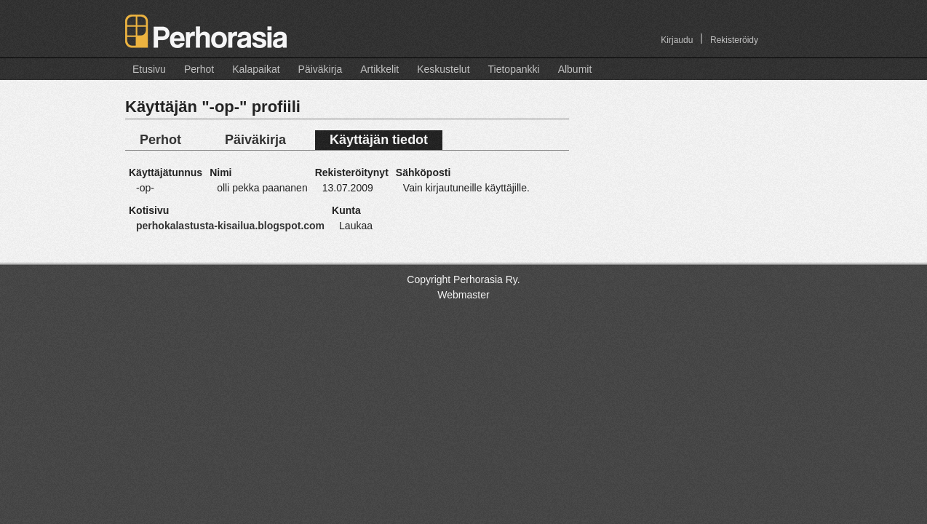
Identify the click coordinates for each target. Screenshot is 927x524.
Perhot (199, 69)
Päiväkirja (320, 69)
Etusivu (149, 69)
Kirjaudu (677, 40)
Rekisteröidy (734, 40)
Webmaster (463, 295)
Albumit (575, 69)
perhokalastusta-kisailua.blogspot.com (230, 225)
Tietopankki (514, 69)
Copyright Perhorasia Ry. (463, 279)
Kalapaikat (255, 69)
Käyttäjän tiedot (379, 139)
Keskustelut (443, 69)
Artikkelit (379, 69)
